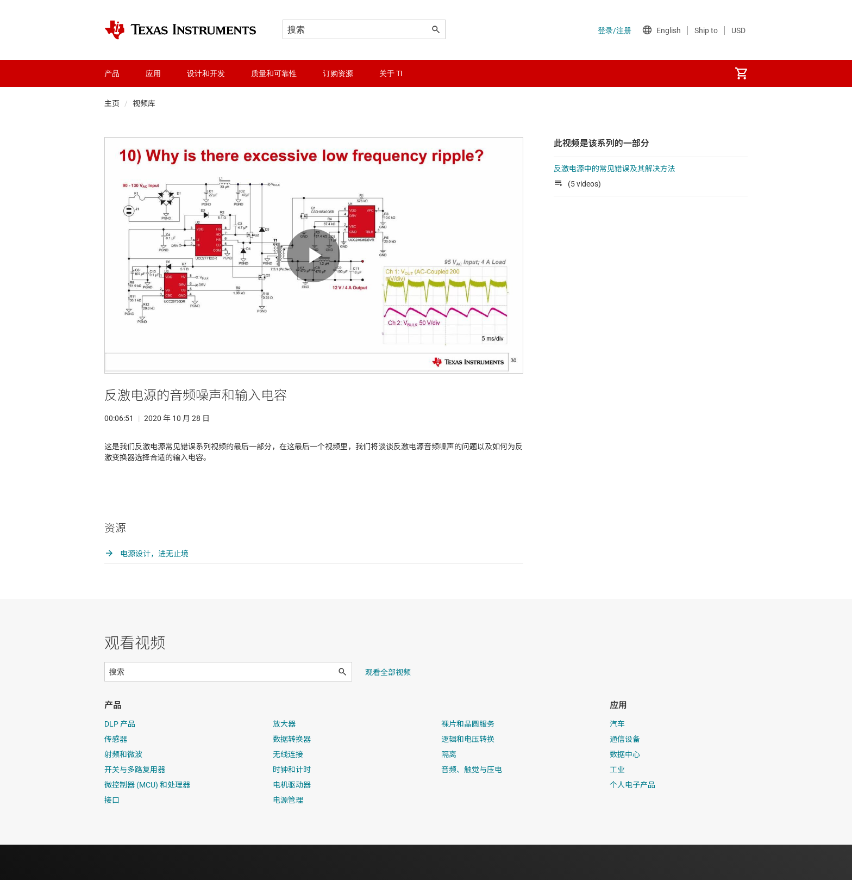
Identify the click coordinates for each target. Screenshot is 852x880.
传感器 (115, 774)
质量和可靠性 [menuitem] (274, 73)
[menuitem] (741, 73)
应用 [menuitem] (153, 73)
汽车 (617, 759)
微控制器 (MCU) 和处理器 (147, 820)
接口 (112, 835)
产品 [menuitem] (112, 73)
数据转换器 (292, 774)
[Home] (180, 30)
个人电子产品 (632, 820)
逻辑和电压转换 (467, 774)
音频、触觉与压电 (471, 805)
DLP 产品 (119, 759)
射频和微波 (123, 789)
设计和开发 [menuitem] (206, 73)
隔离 (448, 789)
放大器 (284, 759)
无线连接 (288, 789)
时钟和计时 (292, 805)
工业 (617, 805)
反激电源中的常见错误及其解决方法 (614, 168)
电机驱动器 (292, 820)
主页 (112, 103)
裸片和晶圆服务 (467, 759)
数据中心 (625, 789)
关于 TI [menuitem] (391, 73)
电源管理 (288, 835)
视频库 (144, 103)
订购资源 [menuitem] (338, 73)
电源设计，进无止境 (146, 589)
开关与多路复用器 (134, 805)
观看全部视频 (388, 707)
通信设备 (625, 774)
